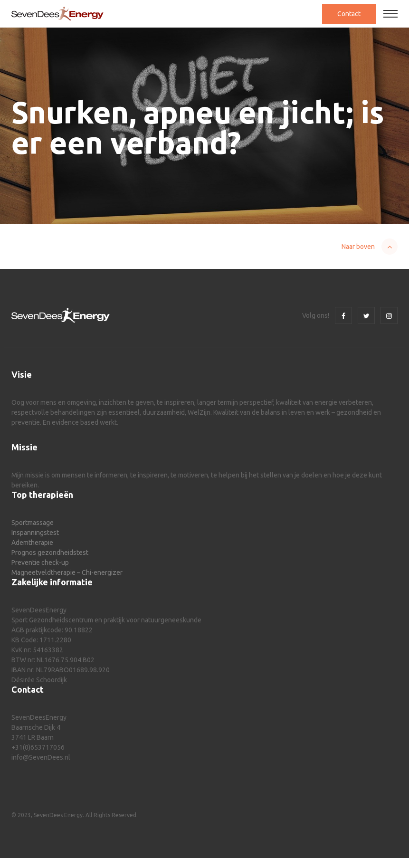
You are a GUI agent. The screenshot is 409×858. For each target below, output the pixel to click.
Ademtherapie (32, 542)
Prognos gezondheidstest (49, 552)
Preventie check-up (40, 562)
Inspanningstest (35, 532)
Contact (349, 14)
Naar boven (358, 246)
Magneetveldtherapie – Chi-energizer (67, 572)
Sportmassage (32, 522)
